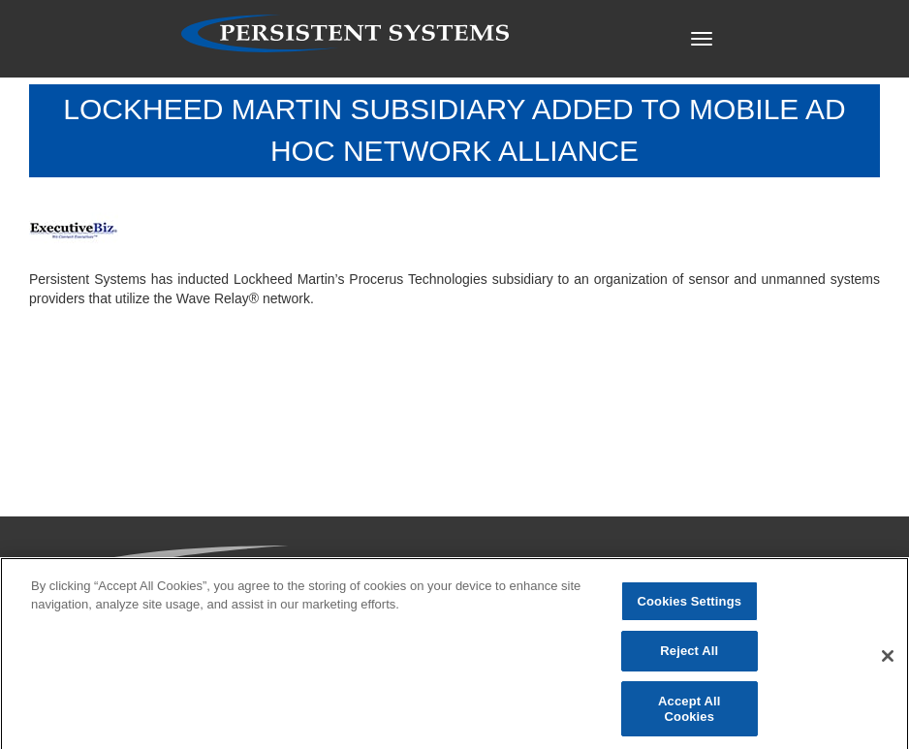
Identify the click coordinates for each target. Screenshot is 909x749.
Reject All (689, 655)
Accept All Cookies (689, 713)
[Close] (887, 661)
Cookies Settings (690, 605)
